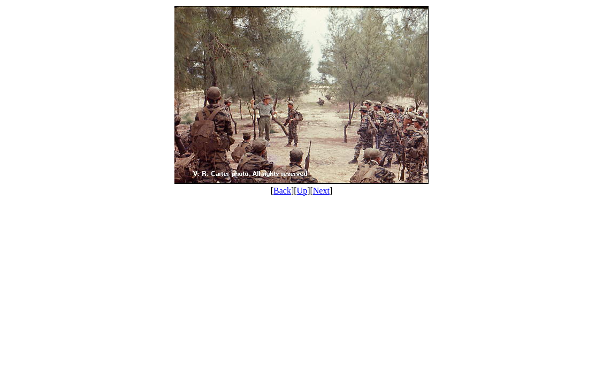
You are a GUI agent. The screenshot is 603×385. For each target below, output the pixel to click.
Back (282, 190)
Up (302, 190)
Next (321, 190)
